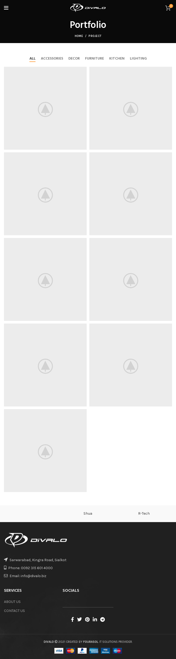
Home (79, 36)
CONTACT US (14, 610)
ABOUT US (12, 601)
